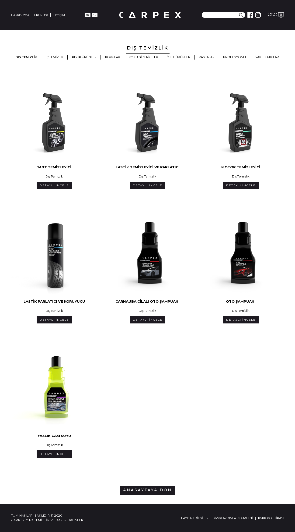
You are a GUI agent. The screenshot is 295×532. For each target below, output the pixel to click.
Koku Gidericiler (143, 57)
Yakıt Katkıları (267, 57)
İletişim (59, 15)
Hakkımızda (20, 15)
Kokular (112, 57)
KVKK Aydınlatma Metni (233, 518)
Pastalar (207, 57)
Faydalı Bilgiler (194, 518)
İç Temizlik (54, 57)
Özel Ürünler (178, 57)
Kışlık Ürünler (84, 57)
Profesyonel (235, 57)
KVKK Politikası (271, 518)
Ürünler (41, 15)
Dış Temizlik (26, 57)
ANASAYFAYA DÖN (147, 490)
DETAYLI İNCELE (54, 185)
